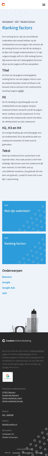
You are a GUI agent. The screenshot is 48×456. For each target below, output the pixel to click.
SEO (17, 21)
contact (5, 367)
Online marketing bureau (12, 401)
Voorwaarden (16, 452)
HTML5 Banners (8, 392)
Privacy (31, 452)
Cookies (24, 452)
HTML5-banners (24, 354)
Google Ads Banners (10, 395)
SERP (20, 90)
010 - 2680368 (7, 415)
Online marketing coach (12, 398)
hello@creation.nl (9, 424)
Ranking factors (28, 21)
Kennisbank (7, 21)
